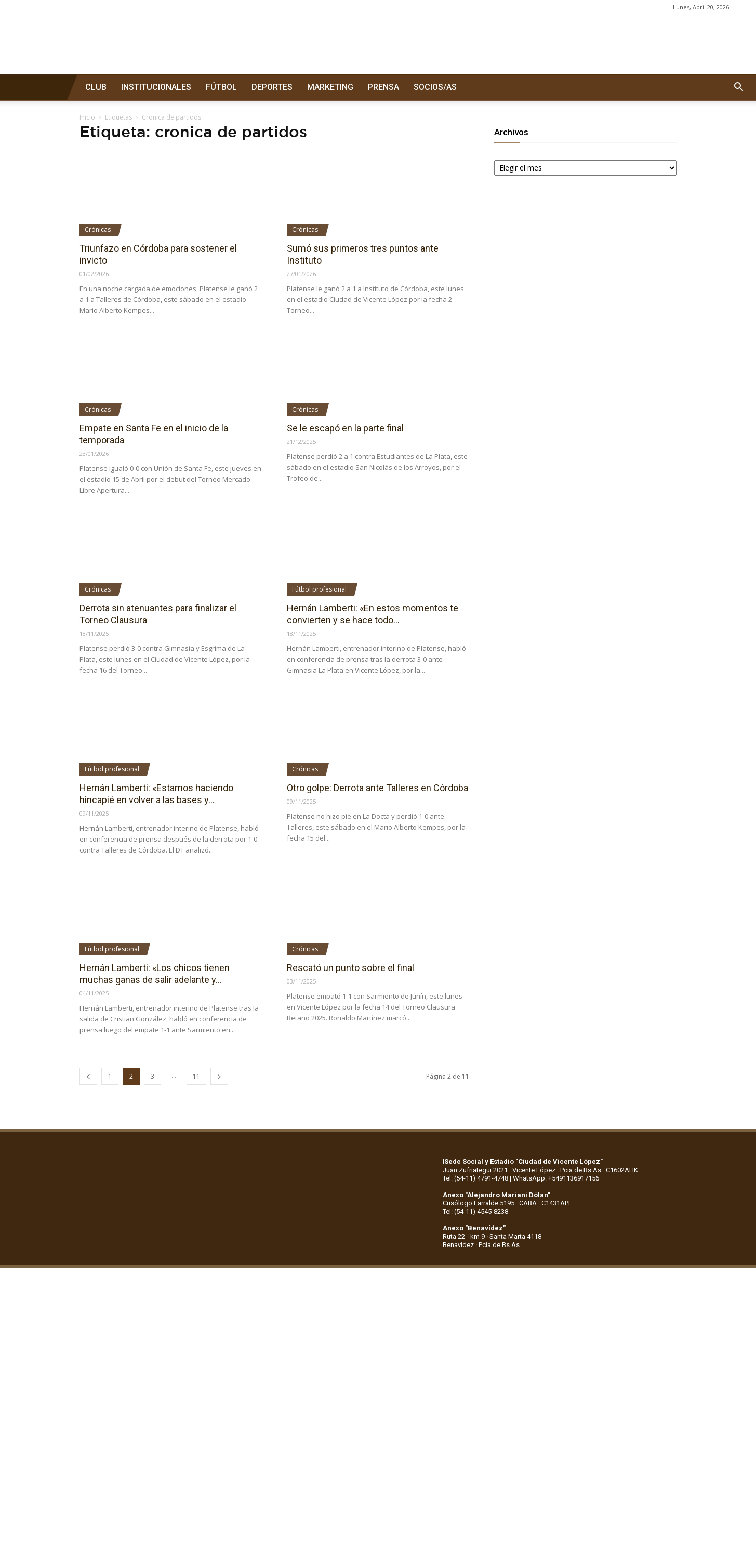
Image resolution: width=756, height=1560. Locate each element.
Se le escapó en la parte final (345, 428)
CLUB (96, 87)
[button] (738, 87)
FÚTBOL (221, 87)
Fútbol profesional (319, 589)
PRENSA (383, 87)
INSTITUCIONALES (156, 87)
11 (196, 1076)
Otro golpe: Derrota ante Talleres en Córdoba (377, 787)
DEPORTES (272, 87)
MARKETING (330, 87)
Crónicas (98, 229)
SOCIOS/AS (435, 87)
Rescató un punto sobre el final (350, 967)
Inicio (87, 117)
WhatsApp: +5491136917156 (556, 1178)
